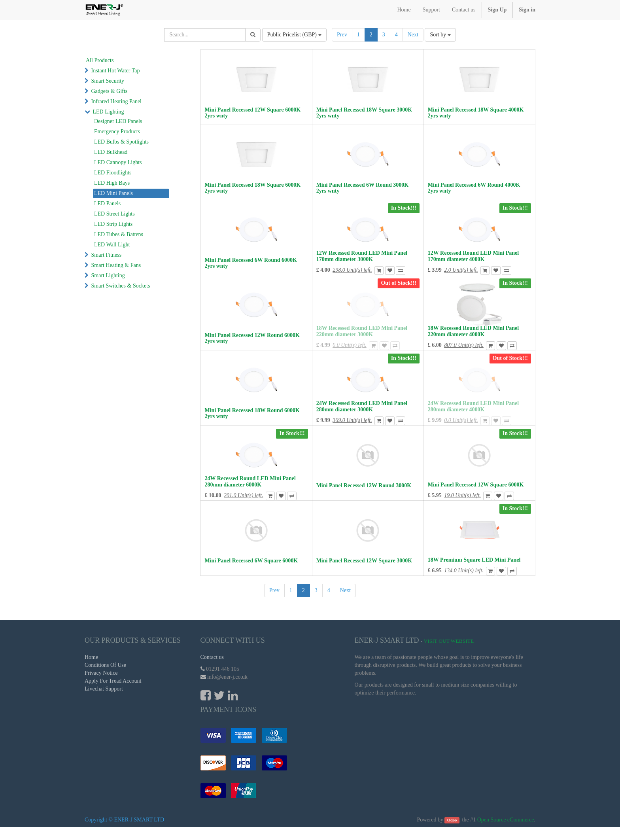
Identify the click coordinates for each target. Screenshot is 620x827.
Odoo (452, 820)
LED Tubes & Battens (118, 234)
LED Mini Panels (113, 193)
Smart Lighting (108, 275)
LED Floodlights (113, 173)
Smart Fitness (106, 255)
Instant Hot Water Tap (115, 71)
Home (91, 657)
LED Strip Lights (113, 224)
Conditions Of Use (105, 665)
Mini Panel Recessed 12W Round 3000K (363, 485)
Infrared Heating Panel (116, 101)
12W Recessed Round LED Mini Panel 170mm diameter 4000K (473, 256)
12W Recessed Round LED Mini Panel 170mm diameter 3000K (361, 256)
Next (413, 35)
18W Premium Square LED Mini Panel (474, 560)
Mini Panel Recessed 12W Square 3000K (364, 561)
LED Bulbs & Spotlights (121, 142)
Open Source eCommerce (505, 820)
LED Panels (107, 203)
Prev (342, 35)
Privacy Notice (101, 673)
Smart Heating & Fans (116, 265)
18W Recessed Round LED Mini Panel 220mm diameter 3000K (361, 331)
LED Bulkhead (110, 152)
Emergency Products (117, 131)
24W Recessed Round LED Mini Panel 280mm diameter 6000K (250, 481)
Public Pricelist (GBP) (294, 35)
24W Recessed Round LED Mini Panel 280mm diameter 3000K (361, 406)
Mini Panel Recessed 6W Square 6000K (251, 561)
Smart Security (108, 81)
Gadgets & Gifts (109, 91)
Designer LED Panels (118, 121)
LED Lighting (108, 112)
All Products (99, 60)
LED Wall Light (112, 245)
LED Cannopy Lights (118, 162)
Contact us (212, 657)
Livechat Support (104, 689)
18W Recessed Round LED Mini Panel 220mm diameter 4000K (473, 331)
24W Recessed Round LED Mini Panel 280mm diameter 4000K (473, 406)
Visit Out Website (449, 641)
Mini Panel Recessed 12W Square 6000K (476, 485)
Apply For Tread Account (113, 681)
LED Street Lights (114, 214)
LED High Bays (112, 183)
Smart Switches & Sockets (120, 286)
